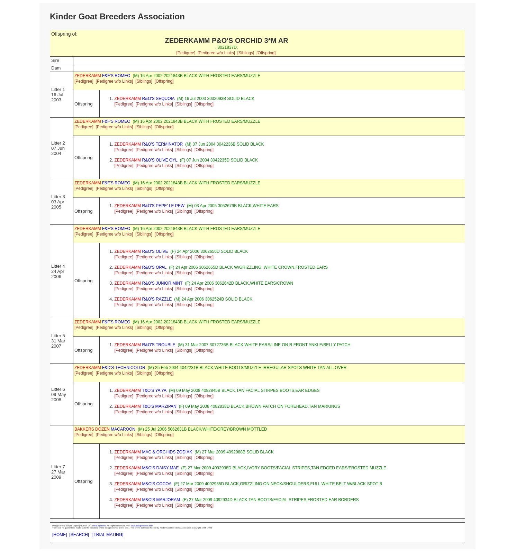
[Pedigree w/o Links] (216, 52)
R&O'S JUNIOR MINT (149, 283)
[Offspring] (265, 52)
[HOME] (59, 534)
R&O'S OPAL (141, 267)
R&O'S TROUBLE (145, 344)
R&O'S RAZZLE (143, 299)
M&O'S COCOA (143, 483)
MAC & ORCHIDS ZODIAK (153, 452)
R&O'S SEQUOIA (145, 98)
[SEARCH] (79, 534)
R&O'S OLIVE (141, 251)
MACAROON (104, 429)
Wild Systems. (100, 526)
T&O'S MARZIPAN (146, 406)
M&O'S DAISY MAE (147, 468)
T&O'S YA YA (141, 390)
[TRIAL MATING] (107, 534)
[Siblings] (245, 52)
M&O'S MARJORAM (147, 499)
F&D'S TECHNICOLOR (109, 367)
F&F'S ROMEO (102, 75)
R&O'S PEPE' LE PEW (150, 205)
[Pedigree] (186, 52)
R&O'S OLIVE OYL (146, 160)
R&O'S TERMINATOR (149, 144)
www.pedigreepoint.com (142, 526)
